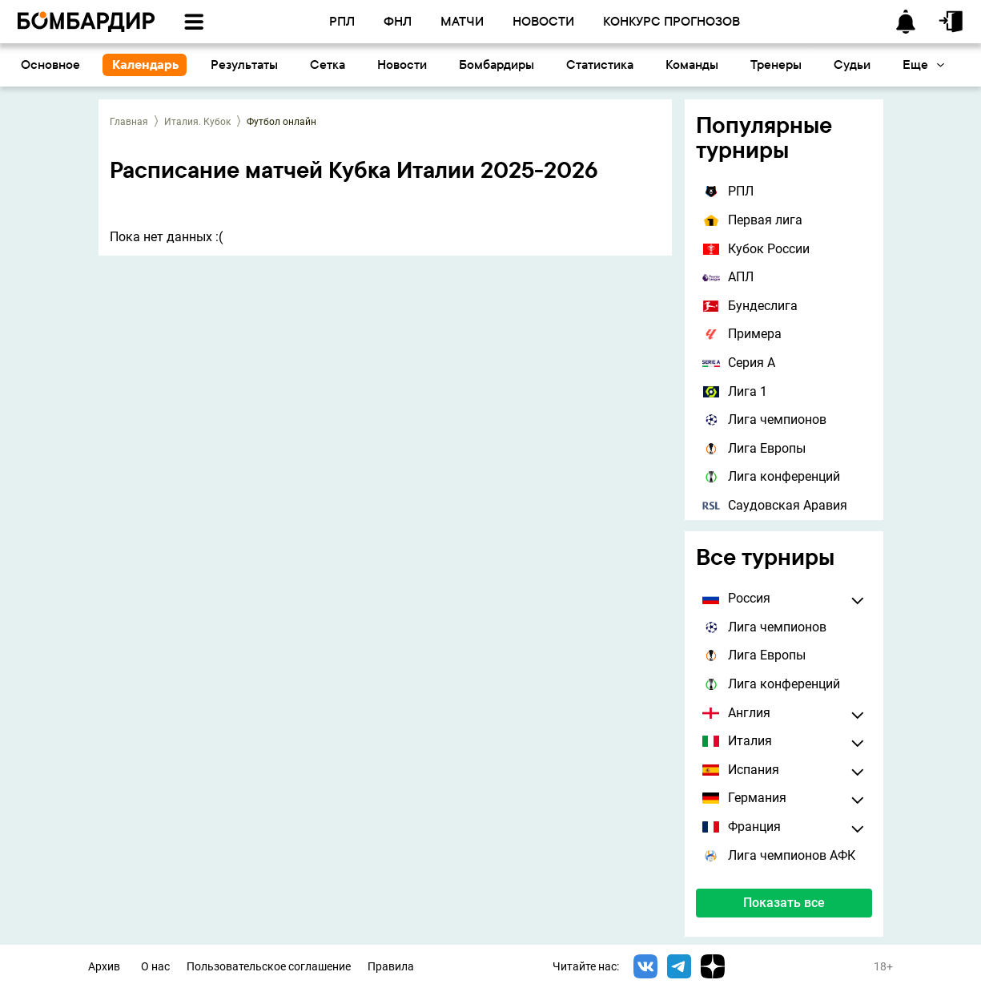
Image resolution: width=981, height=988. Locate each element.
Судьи (852, 64)
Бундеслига (750, 305)
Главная (129, 121)
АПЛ (728, 276)
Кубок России (756, 248)
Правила (391, 967)
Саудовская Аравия (774, 505)
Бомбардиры (496, 64)
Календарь (145, 64)
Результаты (244, 64)
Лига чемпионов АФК (778, 855)
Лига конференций (771, 476)
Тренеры (776, 64)
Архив (104, 967)
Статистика (599, 64)
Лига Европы (754, 448)
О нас (155, 967)
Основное (50, 64)
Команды (691, 64)
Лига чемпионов (764, 419)
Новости (402, 64)
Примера (742, 333)
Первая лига (752, 220)
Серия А (738, 362)
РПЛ (728, 191)
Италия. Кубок (197, 121)
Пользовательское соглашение (269, 967)
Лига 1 (734, 391)
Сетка (327, 64)
